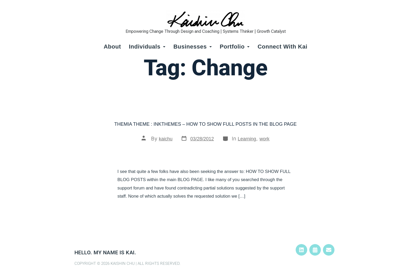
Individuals (147, 46)
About (112, 46)
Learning (247, 138)
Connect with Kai (282, 46)
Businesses (192, 46)
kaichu (165, 138)
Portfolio (235, 46)
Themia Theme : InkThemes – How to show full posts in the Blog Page (205, 124)
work (264, 138)
